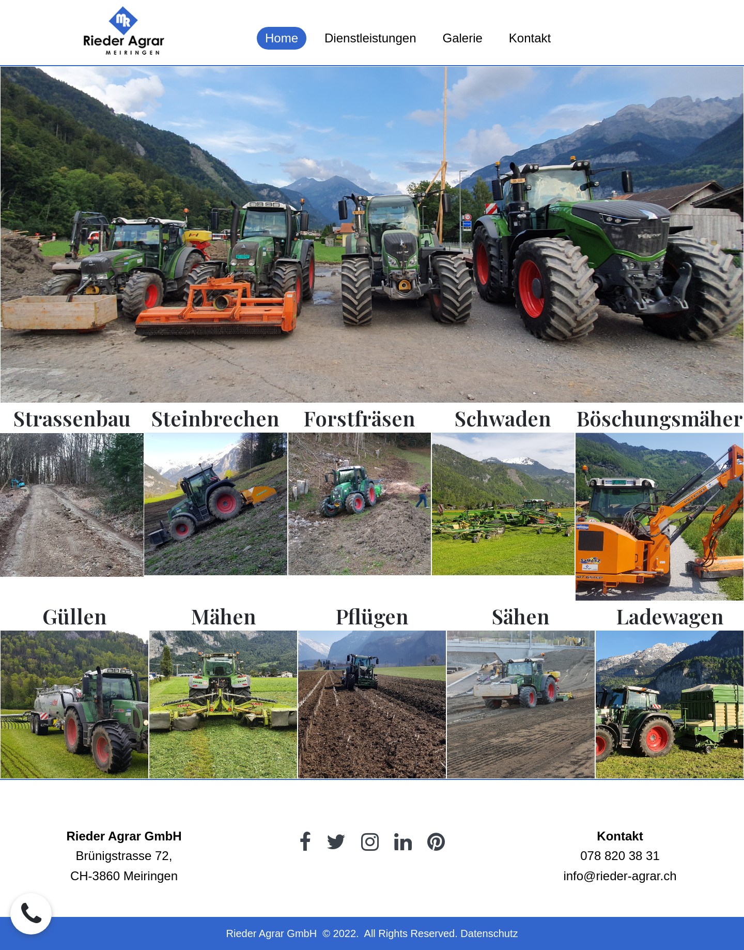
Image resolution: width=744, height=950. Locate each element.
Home (281, 38)
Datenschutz (489, 933)
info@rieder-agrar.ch (619, 876)
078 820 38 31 (619, 856)
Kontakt (530, 38)
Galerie (462, 38)
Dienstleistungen (370, 38)
